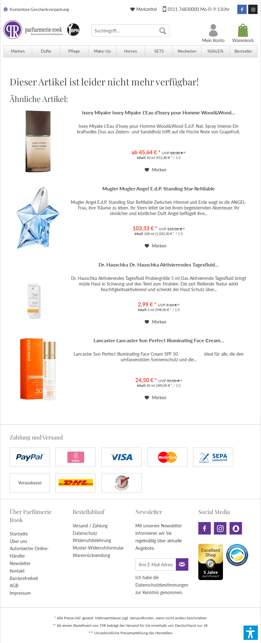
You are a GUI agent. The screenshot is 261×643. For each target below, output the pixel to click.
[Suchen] (162, 30)
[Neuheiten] (187, 51)
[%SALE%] (215, 51)
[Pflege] (74, 51)
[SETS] (159, 51)
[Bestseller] (243, 51)
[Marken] (17, 51)
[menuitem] (130, 30)
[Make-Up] (102, 51)
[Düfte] (46, 51)
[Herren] (130, 51)
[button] (251, 633)
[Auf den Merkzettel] (156, 170)
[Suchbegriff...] (130, 30)
